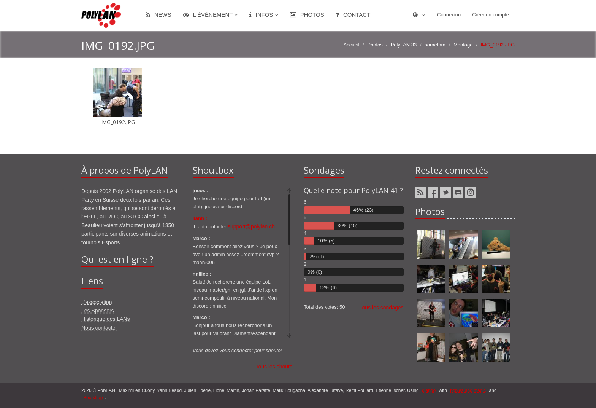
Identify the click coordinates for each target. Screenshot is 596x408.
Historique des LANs (105, 319)
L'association (96, 302)
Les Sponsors (97, 311)
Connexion (449, 15)
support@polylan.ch (251, 226)
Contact (353, 14)
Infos (263, 14)
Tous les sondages (382, 307)
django (429, 390)
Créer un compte (490, 15)
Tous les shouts (274, 366)
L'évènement (210, 14)
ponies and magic (468, 390)
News (158, 14)
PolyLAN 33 (404, 45)
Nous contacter (99, 328)
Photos (307, 14)
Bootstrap (93, 397)
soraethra (435, 45)
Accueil (352, 45)
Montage (463, 45)
